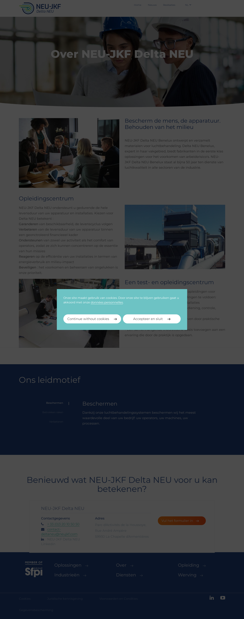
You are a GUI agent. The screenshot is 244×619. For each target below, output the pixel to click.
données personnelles (107, 302)
